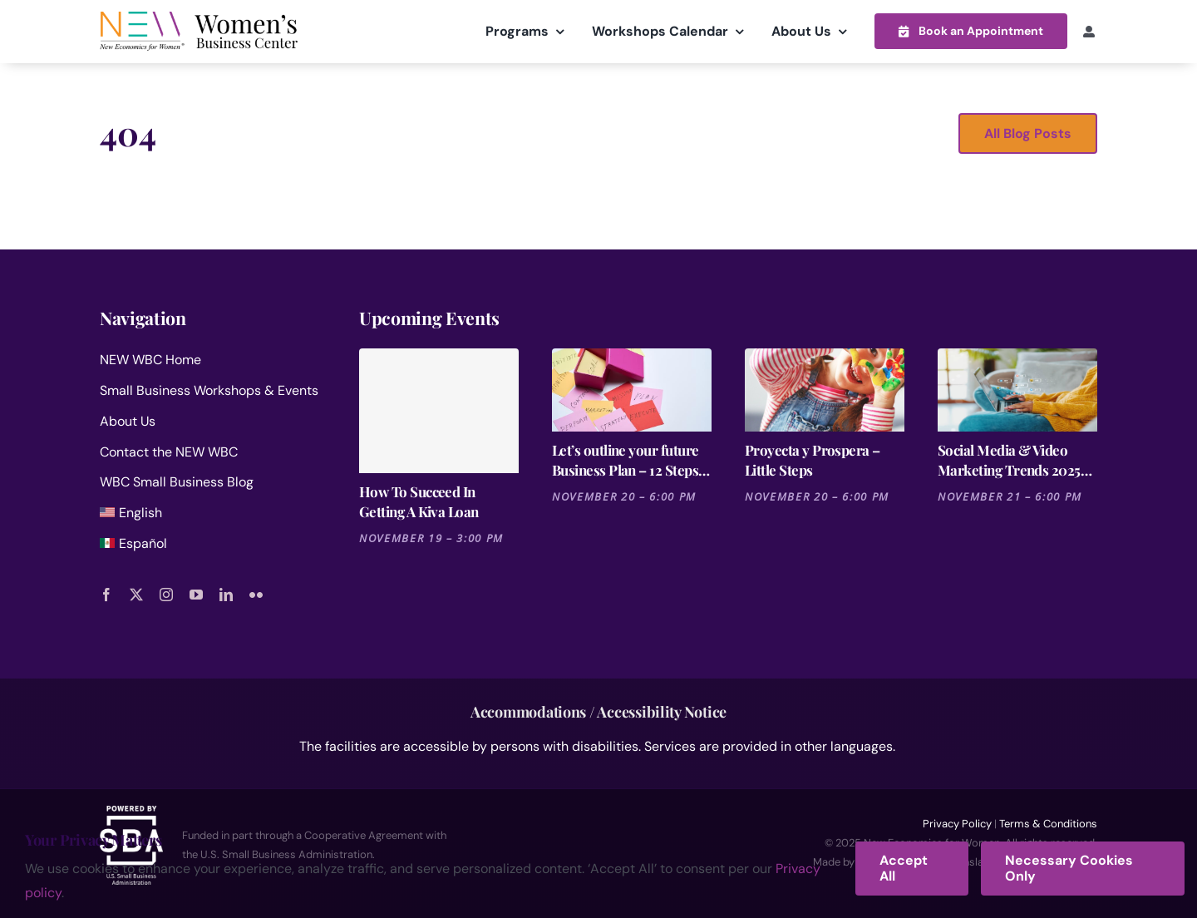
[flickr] (256, 594)
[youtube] (196, 594)
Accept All (903, 868)
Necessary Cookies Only (1069, 868)
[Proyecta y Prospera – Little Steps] (824, 390)
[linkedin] (226, 594)
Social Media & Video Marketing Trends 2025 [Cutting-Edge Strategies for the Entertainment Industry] (1012, 460)
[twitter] (136, 594)
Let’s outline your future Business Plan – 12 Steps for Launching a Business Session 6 (627, 460)
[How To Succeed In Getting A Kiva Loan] (439, 410)
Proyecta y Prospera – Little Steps (812, 460)
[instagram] (166, 594)
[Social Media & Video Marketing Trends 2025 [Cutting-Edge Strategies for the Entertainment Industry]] (1017, 390)
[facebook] (106, 594)
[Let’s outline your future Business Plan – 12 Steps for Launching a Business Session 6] (632, 390)
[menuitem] (209, 516)
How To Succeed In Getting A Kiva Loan (419, 501)
